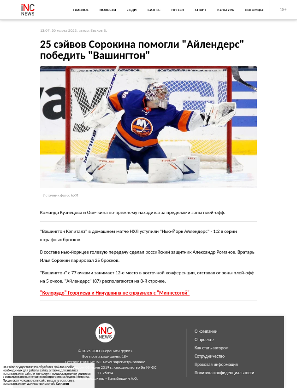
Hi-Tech (178, 9)
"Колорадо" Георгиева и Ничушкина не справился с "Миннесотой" (115, 293)
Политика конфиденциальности (224, 373)
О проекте (204, 339)
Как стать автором (212, 348)
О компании (206, 331)
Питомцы (254, 9)
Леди (132, 9)
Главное (81, 9)
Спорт (200, 9)
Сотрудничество (210, 356)
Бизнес (154, 9)
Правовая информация (216, 364)
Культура (225, 9)
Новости (108, 9)
